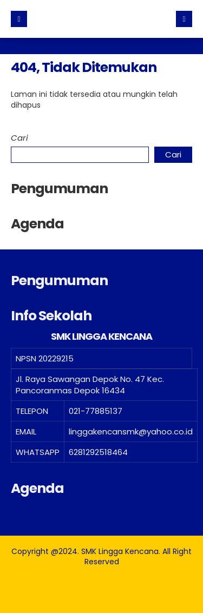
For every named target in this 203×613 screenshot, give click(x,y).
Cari (19, 137)
